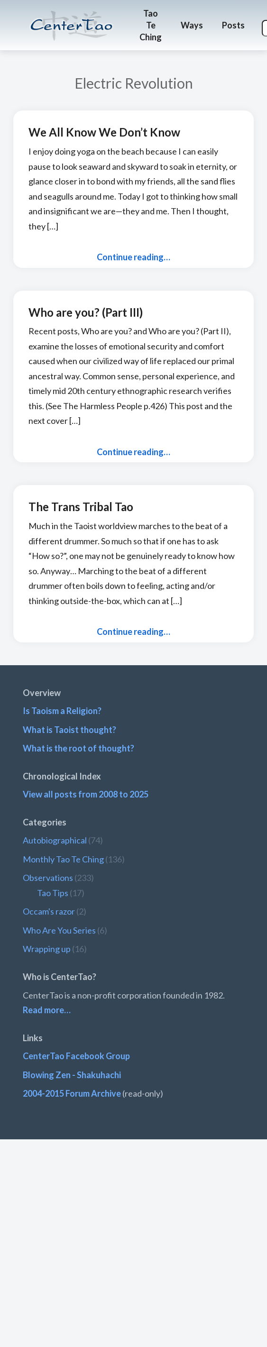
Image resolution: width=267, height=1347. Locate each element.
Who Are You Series (59, 930)
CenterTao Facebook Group (76, 1056)
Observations (48, 877)
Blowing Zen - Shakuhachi (72, 1075)
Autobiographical (55, 840)
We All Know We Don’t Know (104, 132)
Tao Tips (52, 893)
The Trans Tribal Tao (80, 506)
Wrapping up (47, 949)
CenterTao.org (72, 17)
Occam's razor (49, 911)
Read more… (47, 1010)
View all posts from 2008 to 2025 (85, 794)
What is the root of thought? (78, 748)
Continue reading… (133, 257)
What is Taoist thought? (69, 729)
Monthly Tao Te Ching (63, 859)
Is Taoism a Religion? (62, 711)
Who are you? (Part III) (85, 312)
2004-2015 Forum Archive (72, 1093)
